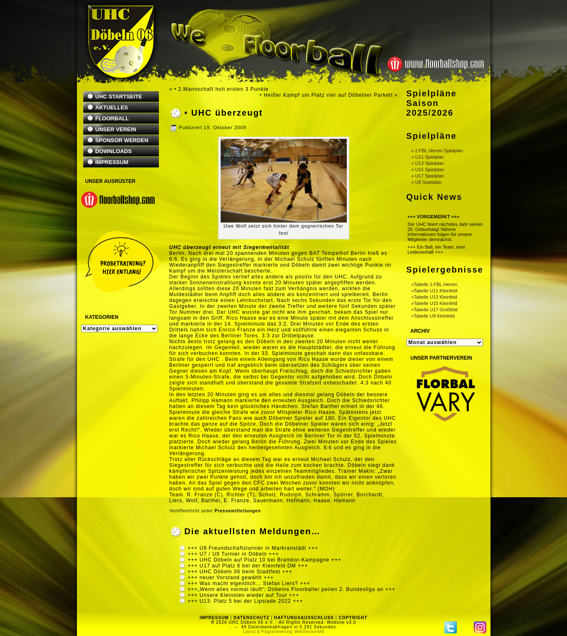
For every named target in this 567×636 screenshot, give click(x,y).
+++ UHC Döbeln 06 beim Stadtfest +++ (240, 572)
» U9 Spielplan (426, 182)
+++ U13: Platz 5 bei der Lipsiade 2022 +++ (245, 601)
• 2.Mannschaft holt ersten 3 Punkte (221, 89)
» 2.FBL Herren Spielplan (437, 150)
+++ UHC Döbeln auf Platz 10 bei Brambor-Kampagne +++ (265, 560)
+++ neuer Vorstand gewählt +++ (231, 577)
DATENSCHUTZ (251, 617)
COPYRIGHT (353, 617)
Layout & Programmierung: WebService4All (283, 631)
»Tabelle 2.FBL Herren (434, 284)
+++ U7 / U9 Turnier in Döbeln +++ (233, 554)
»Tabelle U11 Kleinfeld (434, 290)
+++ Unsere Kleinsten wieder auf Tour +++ (243, 595)
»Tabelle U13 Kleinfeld (434, 296)
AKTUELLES (111, 107)
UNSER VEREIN (116, 129)
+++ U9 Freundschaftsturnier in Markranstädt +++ (253, 548)
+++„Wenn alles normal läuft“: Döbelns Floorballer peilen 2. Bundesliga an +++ (292, 589)
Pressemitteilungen (237, 511)
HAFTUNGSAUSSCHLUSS (304, 617)
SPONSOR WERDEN (121, 140)
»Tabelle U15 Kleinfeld (434, 303)
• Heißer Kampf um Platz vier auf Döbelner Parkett (326, 95)
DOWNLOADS (113, 151)
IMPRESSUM (112, 162)
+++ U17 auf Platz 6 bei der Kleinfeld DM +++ (248, 566)
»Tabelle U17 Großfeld (434, 309)
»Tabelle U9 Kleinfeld (433, 315)
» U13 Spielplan (427, 163)
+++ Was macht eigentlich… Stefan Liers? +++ (249, 583)
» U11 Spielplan (427, 156)
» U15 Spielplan (427, 169)
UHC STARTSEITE (118, 96)
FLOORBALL (112, 118)
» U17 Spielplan (427, 175)
